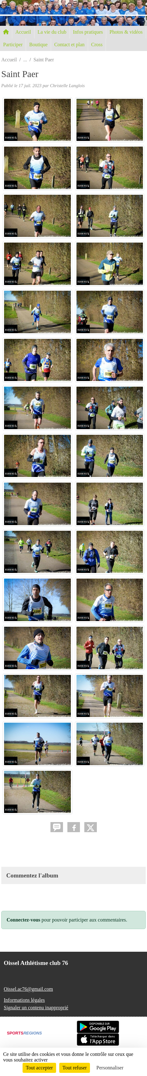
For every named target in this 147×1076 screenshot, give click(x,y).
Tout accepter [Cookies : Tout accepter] (39, 1067)
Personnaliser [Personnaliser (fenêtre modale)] (110, 1067)
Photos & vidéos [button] (126, 32)
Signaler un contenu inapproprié (36, 1007)
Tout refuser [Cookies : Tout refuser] (74, 1067)
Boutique (38, 44)
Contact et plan (69, 44)
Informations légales (24, 1000)
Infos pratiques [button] (88, 32)
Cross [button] (96, 44)
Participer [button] (13, 44)
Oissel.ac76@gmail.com (28, 989)
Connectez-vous (23, 919)
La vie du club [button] (52, 32)
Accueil (23, 32)
